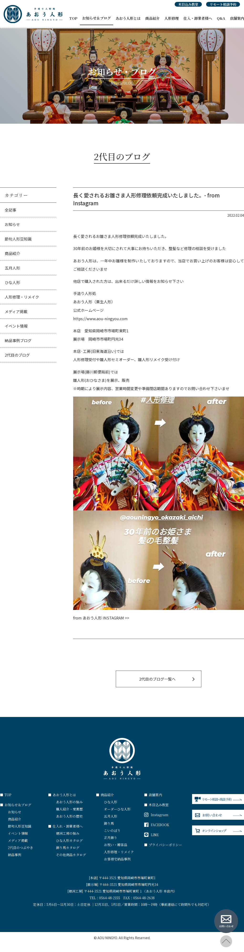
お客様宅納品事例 (117, 859)
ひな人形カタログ (69, 840)
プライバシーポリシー (163, 845)
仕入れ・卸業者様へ (65, 826)
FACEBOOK (156, 825)
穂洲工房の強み (67, 833)
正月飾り (110, 837)
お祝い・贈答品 (115, 845)
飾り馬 (109, 823)
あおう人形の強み (69, 802)
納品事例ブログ (18, 340)
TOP (73, 18)
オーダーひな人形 (117, 809)
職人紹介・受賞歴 (69, 809)
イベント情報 (16, 326)
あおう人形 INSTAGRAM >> (106, 618)
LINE (151, 835)
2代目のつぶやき (20, 847)
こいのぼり (112, 830)
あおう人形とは (128, 18)
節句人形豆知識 (18, 239)
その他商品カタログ (71, 855)
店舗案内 (153, 795)
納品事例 (14, 855)
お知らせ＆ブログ (96, 17)
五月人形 (12, 268)
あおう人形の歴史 (69, 816)
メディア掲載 (16, 311)
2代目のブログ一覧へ (157, 679)
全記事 (10, 210)
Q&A (221, 18)
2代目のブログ (17, 355)
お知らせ (12, 224)
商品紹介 (152, 18)
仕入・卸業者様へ (197, 18)
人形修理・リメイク (22, 297)
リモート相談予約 (223, 4)
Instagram (156, 815)
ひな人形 (12, 282)
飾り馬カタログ (67, 847)
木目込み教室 (188, 4)
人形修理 (171, 18)
